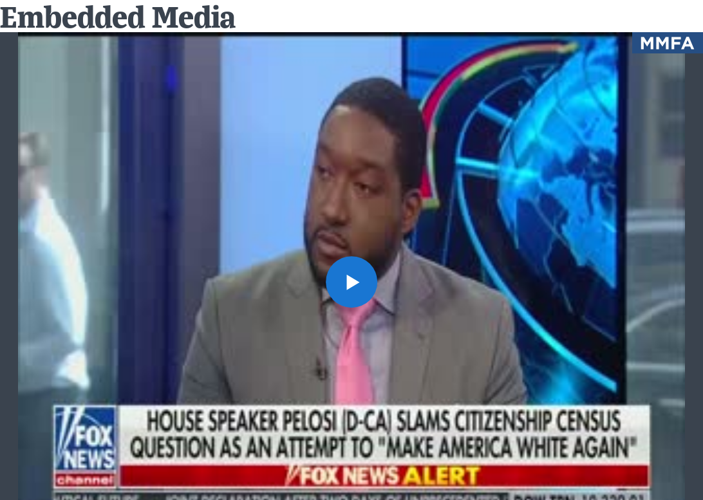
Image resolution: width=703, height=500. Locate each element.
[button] (351, 282)
